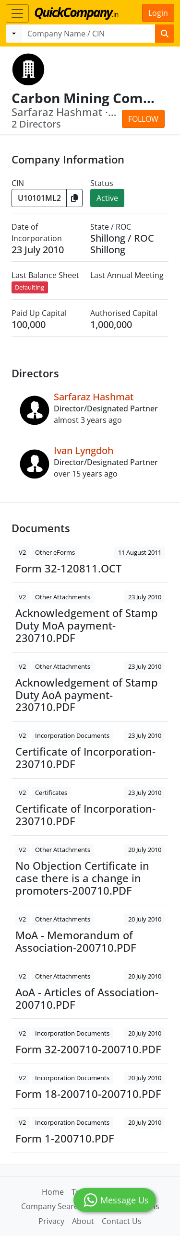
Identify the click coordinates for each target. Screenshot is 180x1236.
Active (107, 198)
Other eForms (55, 552)
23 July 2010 (144, 597)
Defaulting (29, 287)
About (83, 1221)
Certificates (51, 792)
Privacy (51, 1221)
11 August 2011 (139, 552)
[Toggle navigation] (17, 13)
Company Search (52, 1206)
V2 (22, 552)
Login (158, 13)
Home (53, 1192)
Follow (143, 119)
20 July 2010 (144, 849)
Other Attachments (62, 597)
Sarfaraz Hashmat (94, 396)
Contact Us (122, 1221)
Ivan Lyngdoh (83, 450)
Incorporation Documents (72, 735)
